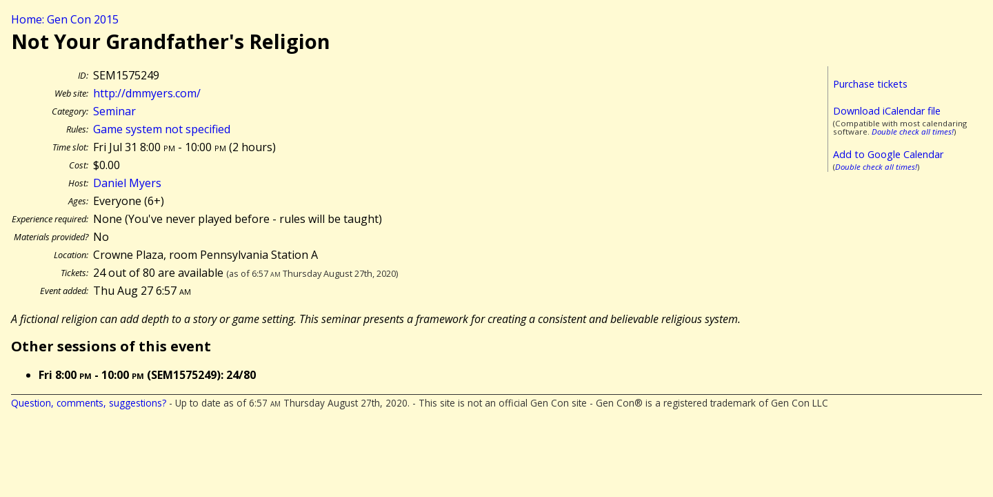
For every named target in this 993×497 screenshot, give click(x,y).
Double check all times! (913, 131)
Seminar (114, 111)
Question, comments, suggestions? (88, 402)
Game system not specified (161, 129)
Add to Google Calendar (888, 154)
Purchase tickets (870, 83)
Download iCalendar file (887, 110)
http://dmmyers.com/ (147, 93)
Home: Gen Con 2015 (65, 19)
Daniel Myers (127, 183)
